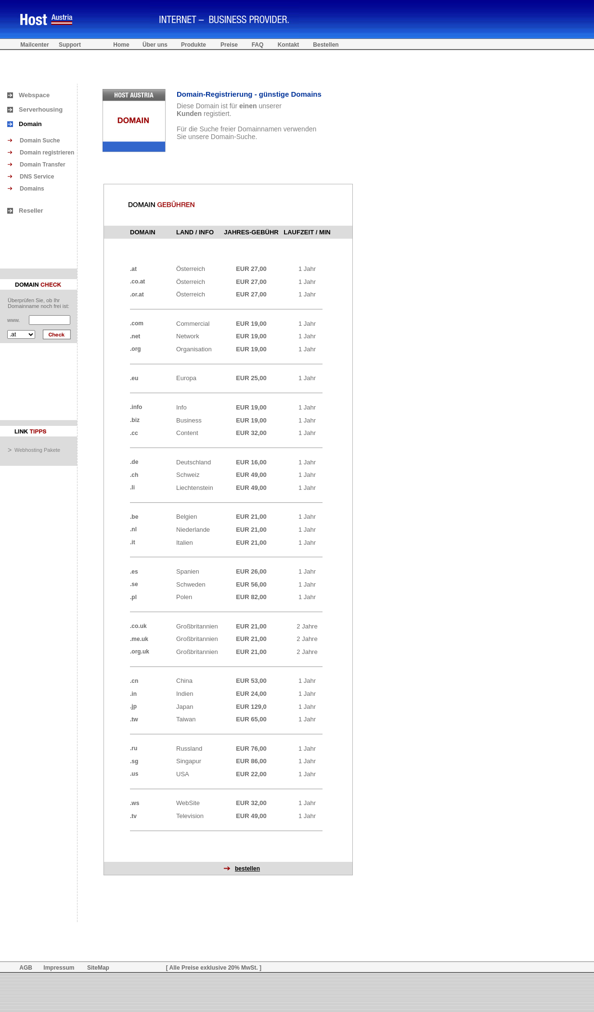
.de (134, 462)
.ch (134, 475)
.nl (133, 529)
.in (133, 694)
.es (134, 571)
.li (132, 487)
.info (136, 407)
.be (134, 516)
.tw (134, 719)
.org (135, 349)
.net (135, 336)
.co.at (137, 281)
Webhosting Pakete (37, 450)
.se (134, 584)
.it (132, 542)
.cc (134, 433)
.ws (134, 803)
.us (134, 773)
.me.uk (139, 639)
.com (136, 323)
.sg (134, 761)
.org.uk (139, 651)
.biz (135, 420)
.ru (133, 748)
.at (133, 269)
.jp (133, 706)
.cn (134, 681)
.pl (133, 597)
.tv (133, 816)
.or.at (137, 294)
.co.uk (138, 626)
